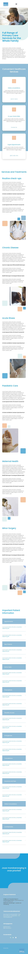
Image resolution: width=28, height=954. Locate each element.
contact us (14, 127)
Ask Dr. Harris (14, 99)
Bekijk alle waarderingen (9, 903)
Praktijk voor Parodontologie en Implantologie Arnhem (10, 899)
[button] (16, 4)
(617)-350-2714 (14, 155)
